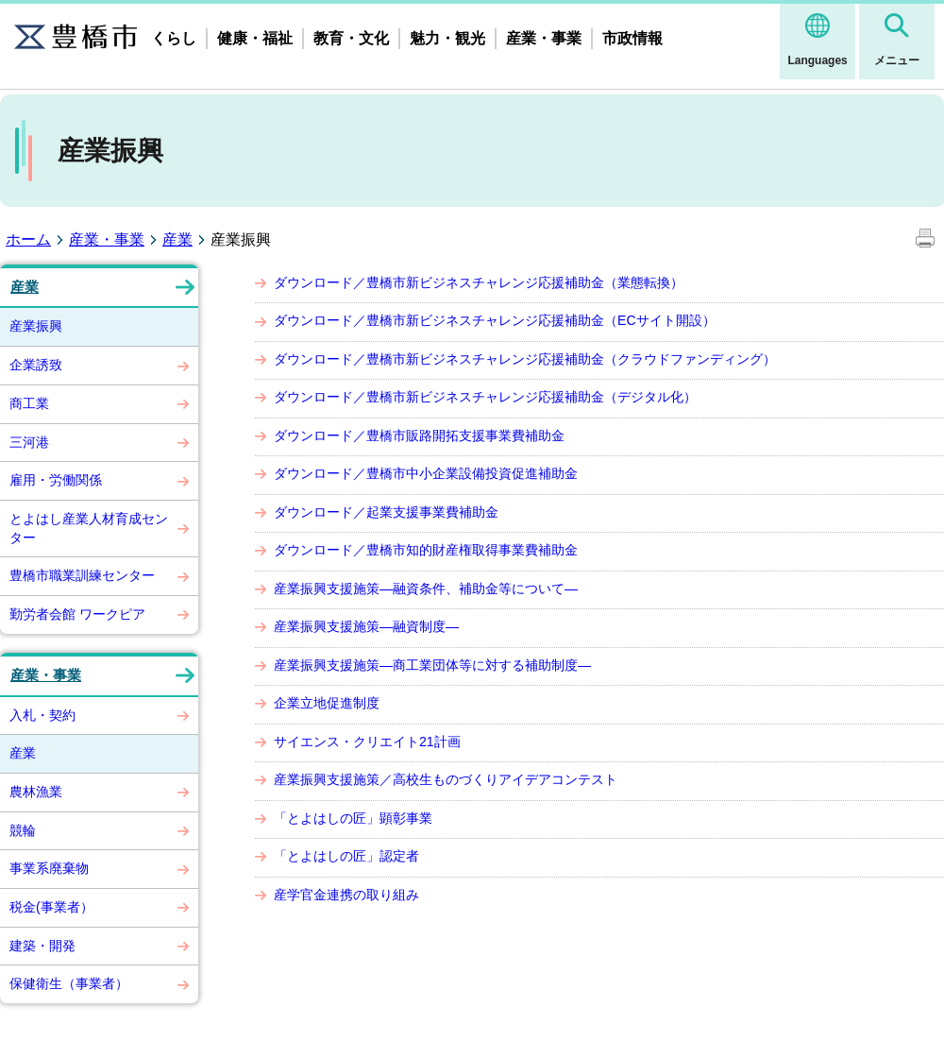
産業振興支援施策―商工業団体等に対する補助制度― (432, 665)
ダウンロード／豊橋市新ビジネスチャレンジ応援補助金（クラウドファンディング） (525, 359)
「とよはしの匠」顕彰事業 (353, 818)
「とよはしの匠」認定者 (346, 855)
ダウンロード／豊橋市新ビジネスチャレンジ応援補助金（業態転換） (478, 282)
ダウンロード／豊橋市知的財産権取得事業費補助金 (426, 549)
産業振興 (35, 325)
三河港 (29, 442)
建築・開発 (42, 945)
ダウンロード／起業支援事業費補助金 (386, 512)
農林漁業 (35, 791)
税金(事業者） (51, 906)
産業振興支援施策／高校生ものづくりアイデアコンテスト (445, 779)
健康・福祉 (255, 38)
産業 (177, 239)
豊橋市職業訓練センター (82, 575)
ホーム (28, 239)
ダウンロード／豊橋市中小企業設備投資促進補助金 (426, 473)
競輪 (22, 830)
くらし (173, 38)
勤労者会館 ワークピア (77, 614)
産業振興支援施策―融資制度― (366, 626)
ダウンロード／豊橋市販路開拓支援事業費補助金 (419, 435)
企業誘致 (35, 364)
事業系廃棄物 (49, 868)
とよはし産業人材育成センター (88, 528)
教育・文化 (351, 38)
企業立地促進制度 (326, 702)
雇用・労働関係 (55, 479)
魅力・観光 (447, 38)
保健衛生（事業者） (68, 983)
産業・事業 (544, 38)
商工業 (29, 403)
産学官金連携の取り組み (346, 894)
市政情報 (632, 38)
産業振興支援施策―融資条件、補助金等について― (426, 588)
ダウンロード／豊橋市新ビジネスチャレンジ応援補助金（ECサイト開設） (495, 320)
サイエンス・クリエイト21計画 (367, 741)
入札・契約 (42, 715)
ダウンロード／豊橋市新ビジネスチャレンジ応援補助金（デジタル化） (485, 396)
